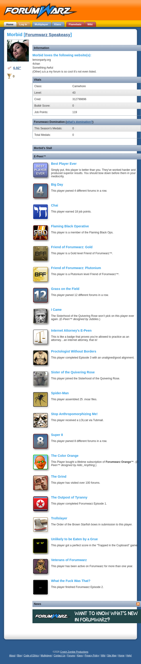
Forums (71, 655)
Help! (129, 655)
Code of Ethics (31, 655)
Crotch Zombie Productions (74, 652)
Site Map (111, 655)
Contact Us (59, 655)
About (12, 655)
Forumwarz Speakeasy (47, 34)
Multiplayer (46, 655)
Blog (19, 655)
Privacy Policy (92, 655)
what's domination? (80, 122)
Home (121, 655)
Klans (80, 655)
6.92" (17, 68)
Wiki (103, 655)
